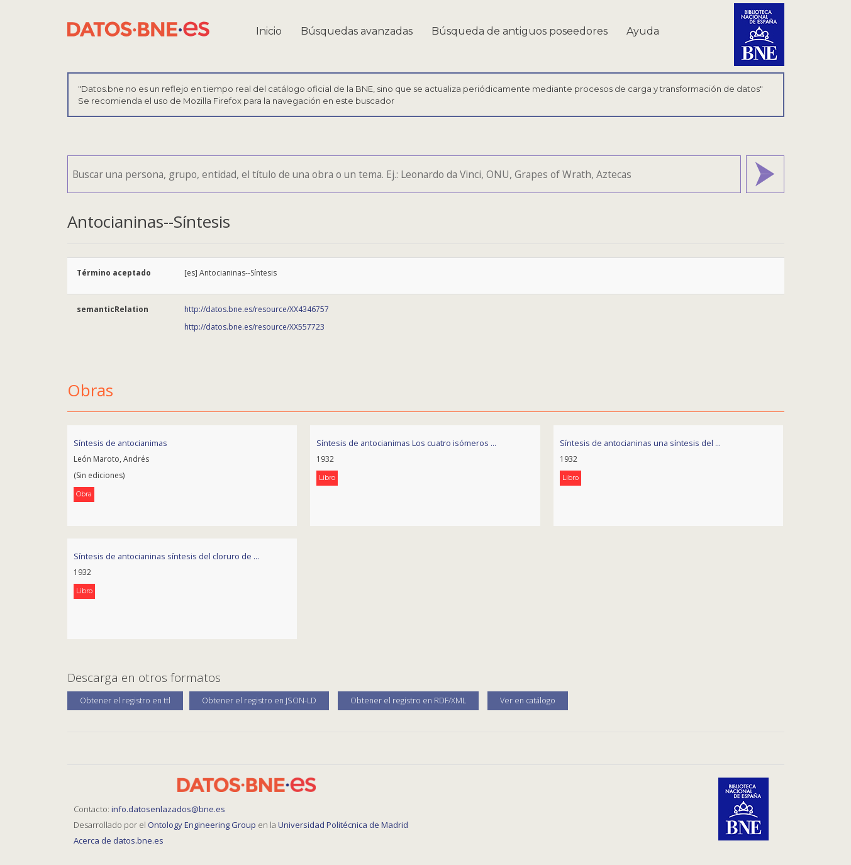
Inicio (269, 31)
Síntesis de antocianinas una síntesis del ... (640, 443)
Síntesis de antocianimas (120, 443)
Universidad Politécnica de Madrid (343, 824)
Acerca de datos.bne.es (119, 840)
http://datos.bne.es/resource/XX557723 (254, 326)
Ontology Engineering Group (203, 824)
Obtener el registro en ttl (125, 700)
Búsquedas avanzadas (357, 31)
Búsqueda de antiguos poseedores (519, 31)
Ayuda (642, 31)
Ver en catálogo (527, 700)
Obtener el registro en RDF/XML (408, 700)
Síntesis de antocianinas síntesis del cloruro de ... (166, 556)
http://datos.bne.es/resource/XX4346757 (256, 309)
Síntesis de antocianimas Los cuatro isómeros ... (406, 443)
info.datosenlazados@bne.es (168, 809)
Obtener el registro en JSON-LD (259, 700)
